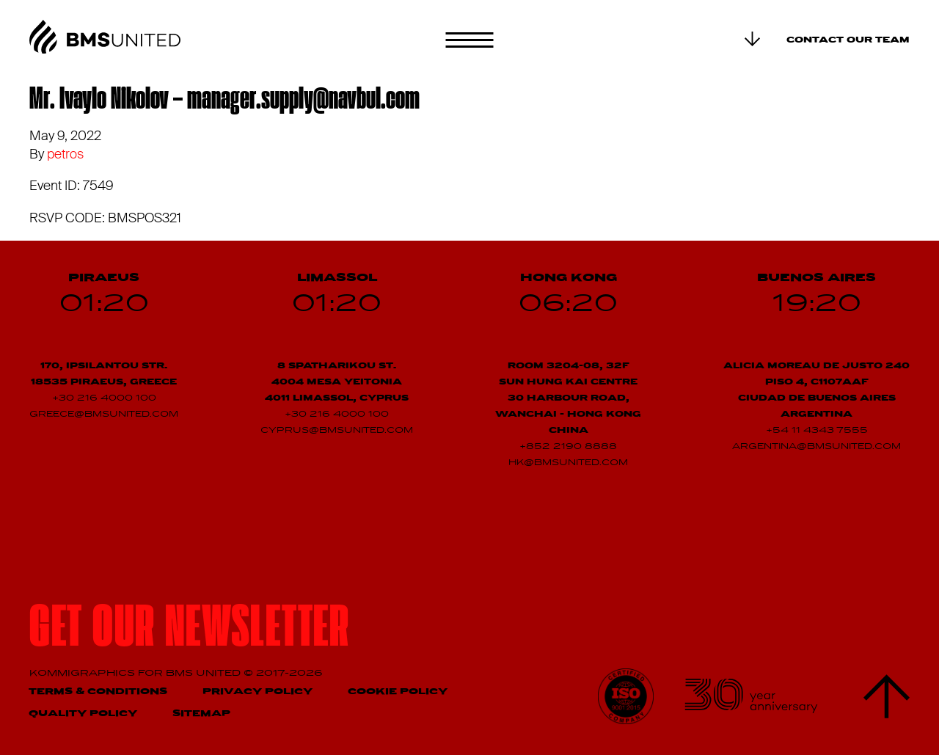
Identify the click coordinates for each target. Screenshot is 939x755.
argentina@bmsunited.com (816, 446)
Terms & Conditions (98, 691)
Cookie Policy (397, 691)
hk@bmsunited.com (568, 463)
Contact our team (848, 40)
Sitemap (201, 713)
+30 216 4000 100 (104, 398)
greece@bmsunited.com (103, 414)
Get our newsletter (189, 631)
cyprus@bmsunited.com (336, 430)
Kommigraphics (83, 673)
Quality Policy (83, 713)
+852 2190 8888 (568, 446)
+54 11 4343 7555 (817, 430)
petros (65, 154)
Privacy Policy (257, 691)
